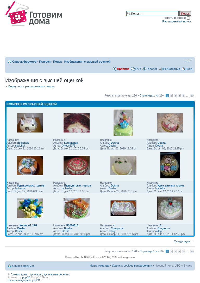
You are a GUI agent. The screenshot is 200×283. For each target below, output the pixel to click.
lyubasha (20, 188)
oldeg (112, 231)
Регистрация (171, 68)
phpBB (26, 277)
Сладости (117, 228)
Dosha (115, 142)
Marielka (160, 188)
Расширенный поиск (176, 21)
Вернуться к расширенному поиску (31, 86)
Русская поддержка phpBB (24, 280)
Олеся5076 (68, 145)
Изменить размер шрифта (188, 60)
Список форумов (24, 61)
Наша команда (99, 265)
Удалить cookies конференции (132, 265)
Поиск (57, 61)
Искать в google (177, 17)
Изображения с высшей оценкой (87, 61)
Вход (189, 68)
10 (192, 95)
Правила (123, 68)
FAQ (138, 68)
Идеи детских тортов (30, 185)
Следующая (182, 241)
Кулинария (71, 142)
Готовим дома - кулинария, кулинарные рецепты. (40, 274)
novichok (23, 142)
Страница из (151, 95)
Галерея (45, 61)
